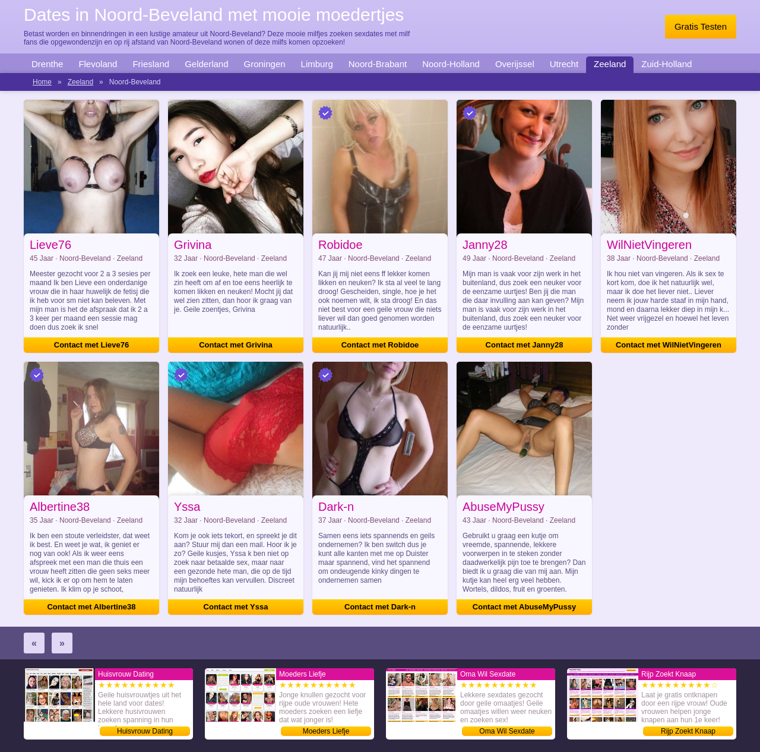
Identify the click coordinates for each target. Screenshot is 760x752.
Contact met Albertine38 (91, 606)
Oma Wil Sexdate (506, 731)
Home (42, 82)
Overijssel (514, 64)
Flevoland (97, 64)
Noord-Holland (451, 64)
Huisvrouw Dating (145, 731)
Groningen (265, 64)
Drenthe (47, 64)
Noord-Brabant (378, 64)
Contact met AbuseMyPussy (524, 606)
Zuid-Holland (666, 64)
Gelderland (206, 64)
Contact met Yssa (236, 606)
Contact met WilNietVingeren (668, 344)
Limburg (317, 64)
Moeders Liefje (326, 731)
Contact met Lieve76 (91, 344)
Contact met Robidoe (380, 344)
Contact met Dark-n (380, 606)
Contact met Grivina (236, 344)
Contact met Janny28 (524, 344)
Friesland (150, 64)
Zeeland (610, 64)
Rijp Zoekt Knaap (688, 731)
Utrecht (564, 64)
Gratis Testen (700, 26)
